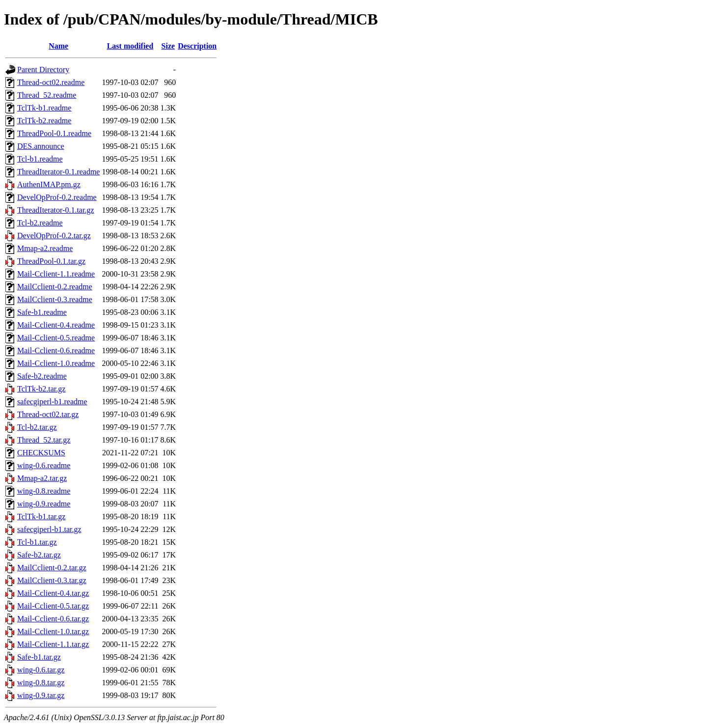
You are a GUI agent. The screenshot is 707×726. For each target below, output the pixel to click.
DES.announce (40, 146)
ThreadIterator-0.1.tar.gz (55, 210)
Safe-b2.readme (42, 376)
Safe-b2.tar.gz (39, 555)
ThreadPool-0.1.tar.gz (51, 261)
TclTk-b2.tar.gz (41, 389)
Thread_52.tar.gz (43, 440)
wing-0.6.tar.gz (40, 670)
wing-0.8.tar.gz (40, 682)
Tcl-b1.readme (40, 159)
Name (58, 46)
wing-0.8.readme (43, 491)
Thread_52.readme (46, 95)
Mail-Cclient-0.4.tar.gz (53, 593)
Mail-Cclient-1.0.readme (56, 363)
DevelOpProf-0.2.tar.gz (54, 235)
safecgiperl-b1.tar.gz (49, 529)
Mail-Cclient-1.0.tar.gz (53, 631)
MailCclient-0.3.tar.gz (51, 580)
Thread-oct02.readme (50, 82)
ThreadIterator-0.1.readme (58, 172)
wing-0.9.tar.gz (40, 695)
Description (197, 46)
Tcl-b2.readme (40, 223)
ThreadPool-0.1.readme (54, 133)
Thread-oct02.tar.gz (48, 414)
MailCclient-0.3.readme (54, 299)
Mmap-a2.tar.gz (42, 478)
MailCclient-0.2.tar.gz (51, 567)
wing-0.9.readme (43, 504)
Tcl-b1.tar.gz (37, 542)
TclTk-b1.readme (44, 108)
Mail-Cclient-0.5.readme (56, 338)
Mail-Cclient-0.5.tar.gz (53, 606)
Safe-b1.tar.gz (39, 657)
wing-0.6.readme (43, 465)
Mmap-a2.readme (45, 248)
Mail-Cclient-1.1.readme (56, 274)
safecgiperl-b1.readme (52, 401)
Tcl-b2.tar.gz (37, 427)
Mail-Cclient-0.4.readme (56, 325)
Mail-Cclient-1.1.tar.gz (53, 644)
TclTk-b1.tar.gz (41, 516)
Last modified (130, 46)
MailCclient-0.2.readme (54, 286)
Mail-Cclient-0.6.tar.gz (53, 618)
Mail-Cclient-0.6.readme (56, 350)
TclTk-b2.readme (44, 120)
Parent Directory (43, 69)
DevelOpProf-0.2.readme (57, 197)
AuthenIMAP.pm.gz (49, 184)
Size (168, 46)
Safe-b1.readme (42, 312)
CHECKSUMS (41, 452)
